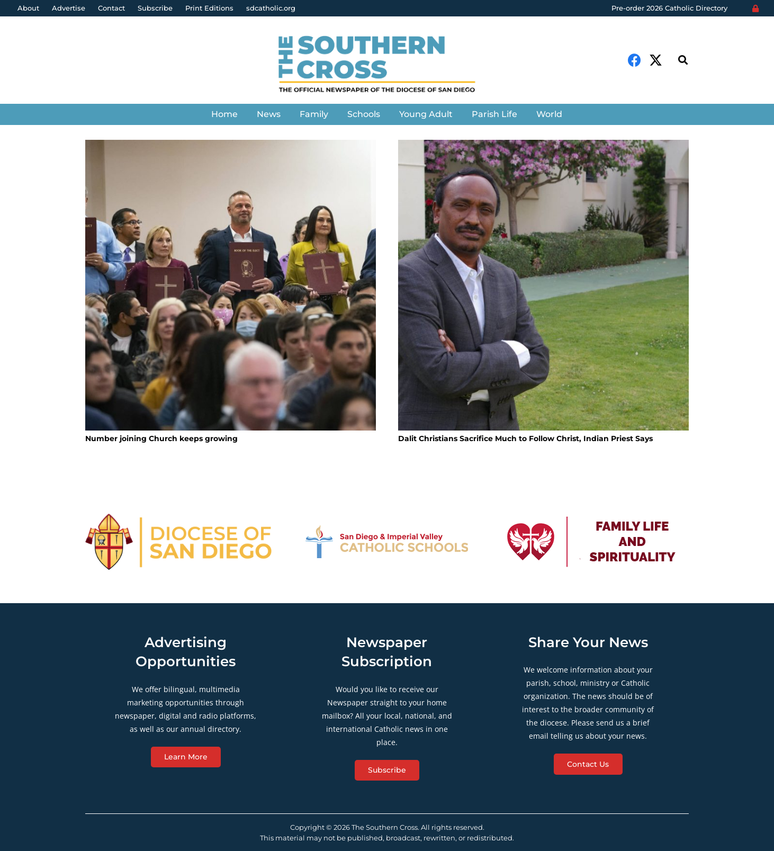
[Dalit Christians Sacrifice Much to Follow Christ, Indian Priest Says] (543, 285)
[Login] (755, 8)
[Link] (386, 65)
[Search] (683, 60)
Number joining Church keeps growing (161, 438)
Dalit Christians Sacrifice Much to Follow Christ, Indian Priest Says (525, 438)
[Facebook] (634, 60)
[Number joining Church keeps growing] (230, 285)
